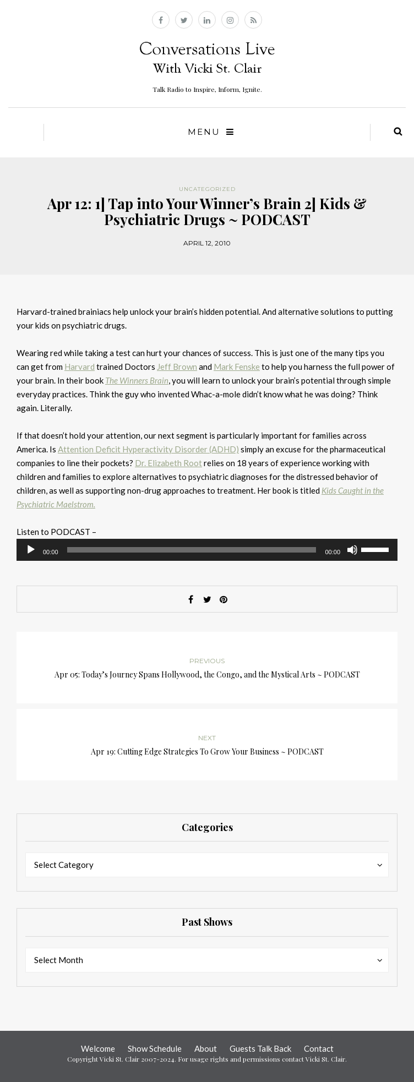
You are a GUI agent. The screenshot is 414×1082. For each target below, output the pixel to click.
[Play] (30, 549)
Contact (319, 1048)
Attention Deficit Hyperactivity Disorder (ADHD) (148, 449)
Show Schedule (155, 1048)
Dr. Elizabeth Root (168, 463)
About (205, 1048)
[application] (207, 550)
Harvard (79, 366)
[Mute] (352, 549)
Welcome (98, 1048)
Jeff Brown (177, 366)
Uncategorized (207, 189)
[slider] (192, 550)
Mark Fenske (237, 366)
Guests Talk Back (260, 1048)
